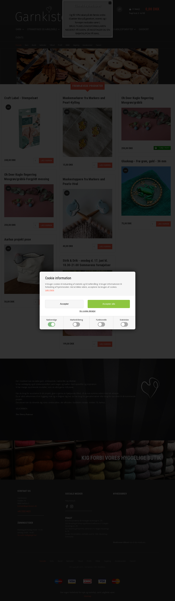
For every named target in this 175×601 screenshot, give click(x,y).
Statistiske (124, 322)
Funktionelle (101, 322)
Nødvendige (51, 322)
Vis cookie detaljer (87, 311)
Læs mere (49, 290)
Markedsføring (76, 322)
